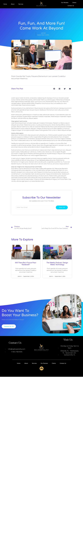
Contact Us (71, 5)
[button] (54, 89)
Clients (74, 2)
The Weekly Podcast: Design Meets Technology (57, 264)
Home (5, 4)
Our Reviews (64, 2)
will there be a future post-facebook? (26, 264)
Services (20, 4)
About (12, 4)
